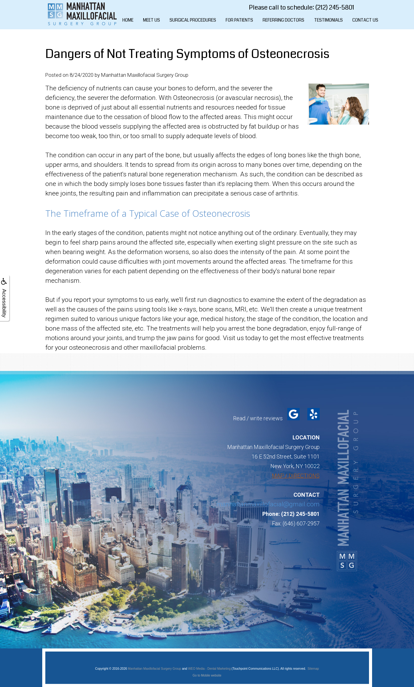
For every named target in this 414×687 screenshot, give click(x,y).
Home (127, 20)
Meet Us (151, 20)
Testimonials (328, 20)
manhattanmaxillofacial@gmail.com (268, 504)
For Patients (239, 20)
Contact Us (365, 20)
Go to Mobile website (207, 675)
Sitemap (313, 668)
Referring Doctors (283, 20)
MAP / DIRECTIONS (296, 475)
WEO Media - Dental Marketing (209, 668)
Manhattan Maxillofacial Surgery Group (154, 668)
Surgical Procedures (193, 20)
